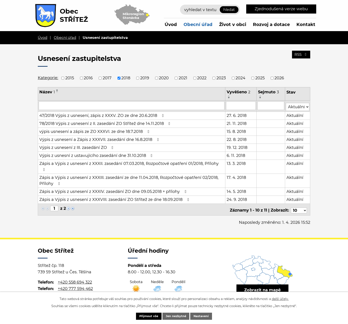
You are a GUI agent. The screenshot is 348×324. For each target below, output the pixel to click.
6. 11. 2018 (236, 154)
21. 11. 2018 (237, 122)
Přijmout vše (144, 316)
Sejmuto (268, 92)
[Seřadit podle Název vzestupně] (57, 90)
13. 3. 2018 (236, 162)
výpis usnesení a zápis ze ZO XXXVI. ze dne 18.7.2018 (95, 130)
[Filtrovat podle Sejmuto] (271, 105)
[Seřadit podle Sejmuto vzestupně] (260, 96)
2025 (260, 78)
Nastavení (206, 316)
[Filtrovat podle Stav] (297, 105)
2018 (125, 78)
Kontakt (305, 24)
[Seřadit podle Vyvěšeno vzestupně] (229, 96)
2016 (88, 78)
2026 (279, 78)
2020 (164, 78)
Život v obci (232, 24)
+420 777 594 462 (75, 285)
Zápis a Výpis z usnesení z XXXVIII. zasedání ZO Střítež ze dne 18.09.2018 (115, 198)
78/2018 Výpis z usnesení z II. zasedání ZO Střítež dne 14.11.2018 (105, 122)
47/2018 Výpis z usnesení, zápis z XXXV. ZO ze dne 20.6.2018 (102, 114)
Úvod (171, 24)
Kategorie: (48, 77)
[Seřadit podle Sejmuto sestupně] (260, 98)
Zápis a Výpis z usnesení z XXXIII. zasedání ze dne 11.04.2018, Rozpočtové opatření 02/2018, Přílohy (128, 179)
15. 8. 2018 (236, 130)
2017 (107, 78)
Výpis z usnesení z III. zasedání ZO (77, 146)
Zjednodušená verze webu (281, 8)
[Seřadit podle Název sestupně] (57, 92)
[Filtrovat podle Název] (132, 105)
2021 (183, 78)
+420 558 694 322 (75, 279)
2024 (240, 78)
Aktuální (295, 114)
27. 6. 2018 (237, 114)
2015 (69, 78)
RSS (300, 56)
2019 (144, 78)
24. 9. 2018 (237, 198)
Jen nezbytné (176, 316)
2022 (201, 78)
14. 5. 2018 (236, 190)
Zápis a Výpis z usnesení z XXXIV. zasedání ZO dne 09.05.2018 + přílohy (113, 190)
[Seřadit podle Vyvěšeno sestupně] (229, 98)
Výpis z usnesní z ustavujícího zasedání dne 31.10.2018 (96, 154)
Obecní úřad (198, 24)
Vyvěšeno (238, 92)
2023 (221, 78)
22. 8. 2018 (237, 138)
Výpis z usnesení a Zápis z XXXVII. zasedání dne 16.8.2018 (99, 138)
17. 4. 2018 (236, 176)
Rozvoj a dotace (271, 24)
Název (47, 92)
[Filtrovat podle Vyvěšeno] (241, 105)
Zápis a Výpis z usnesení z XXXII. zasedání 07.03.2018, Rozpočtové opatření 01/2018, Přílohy (129, 165)
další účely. (280, 298)
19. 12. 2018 (237, 146)
